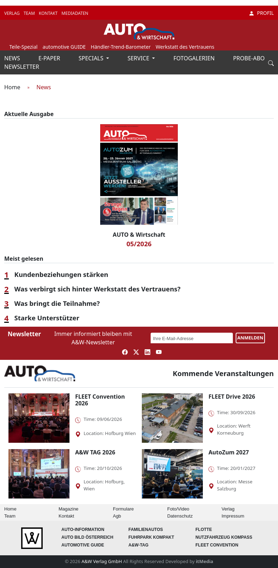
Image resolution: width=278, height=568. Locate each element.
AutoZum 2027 (228, 452)
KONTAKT (49, 13)
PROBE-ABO (249, 58)
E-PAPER (50, 58)
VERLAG (12, 13)
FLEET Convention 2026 (100, 400)
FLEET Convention (216, 545)
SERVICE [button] (139, 58)
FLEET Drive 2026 (231, 396)
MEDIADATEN (74, 13)
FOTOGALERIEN (195, 58)
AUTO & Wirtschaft (139, 234)
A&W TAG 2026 (95, 452)
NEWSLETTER (21, 67)
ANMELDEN (250, 337)
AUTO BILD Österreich (87, 537)
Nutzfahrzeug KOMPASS (223, 537)
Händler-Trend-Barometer (121, 46)
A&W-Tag (138, 545)
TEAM (30, 13)
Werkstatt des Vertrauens (185, 46)
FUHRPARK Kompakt (151, 537)
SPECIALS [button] (92, 58)
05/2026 (138, 243)
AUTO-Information (82, 529)
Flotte (203, 529)
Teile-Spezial (23, 46)
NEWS (13, 58)
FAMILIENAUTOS (145, 529)
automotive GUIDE (64, 46)
